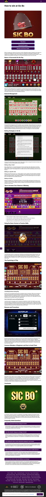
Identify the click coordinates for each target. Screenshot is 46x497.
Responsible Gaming (29, 482)
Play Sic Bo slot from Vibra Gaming (12, 476)
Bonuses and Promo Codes (23, 48)
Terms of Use (15, 482)
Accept (40, 494)
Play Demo (23, 41)
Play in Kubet (13, 480)
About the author (22, 482)
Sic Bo (5, 9)
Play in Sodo (29, 479)
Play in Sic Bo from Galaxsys (25, 476)
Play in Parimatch (36, 479)
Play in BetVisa (19, 480)
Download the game (23, 45)
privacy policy (32, 494)
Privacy (39, 480)
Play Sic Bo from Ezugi (11, 474)
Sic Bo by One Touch (17, 477)
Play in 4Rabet (18, 479)
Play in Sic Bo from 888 (11, 479)
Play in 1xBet (30, 480)
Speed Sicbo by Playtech (26, 477)
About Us (35, 480)
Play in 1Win (25, 480)
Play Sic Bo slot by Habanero (21, 474)
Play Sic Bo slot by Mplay (35, 476)
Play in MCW (8, 480)
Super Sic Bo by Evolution (36, 477)
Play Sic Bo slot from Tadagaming (33, 474)
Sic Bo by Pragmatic (9, 477)
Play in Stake (24, 479)
